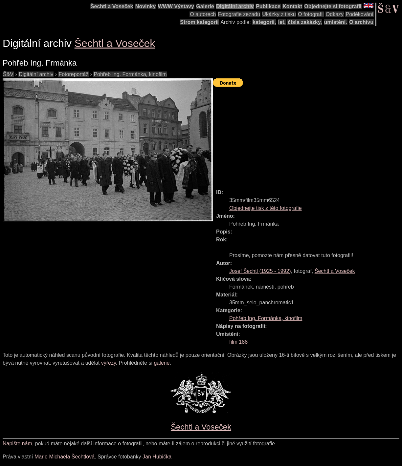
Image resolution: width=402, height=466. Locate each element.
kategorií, (264, 22)
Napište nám (17, 443)
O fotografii (311, 14)
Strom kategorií (199, 22)
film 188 (238, 342)
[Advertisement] (307, 135)
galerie (161, 363)
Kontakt (292, 6)
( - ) (260, 271)
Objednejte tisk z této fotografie (265, 208)
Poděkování (359, 14)
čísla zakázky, (305, 22)
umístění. (335, 22)
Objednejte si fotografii (332, 6)
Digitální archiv (235, 6)
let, (282, 22)
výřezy (108, 363)
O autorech (203, 14)
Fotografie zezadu (239, 14)
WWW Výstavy (176, 6)
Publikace (268, 6)
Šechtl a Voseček (112, 6)
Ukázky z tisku (279, 14)
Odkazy (335, 14)
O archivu (361, 22)
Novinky (145, 6)
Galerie (205, 6)
